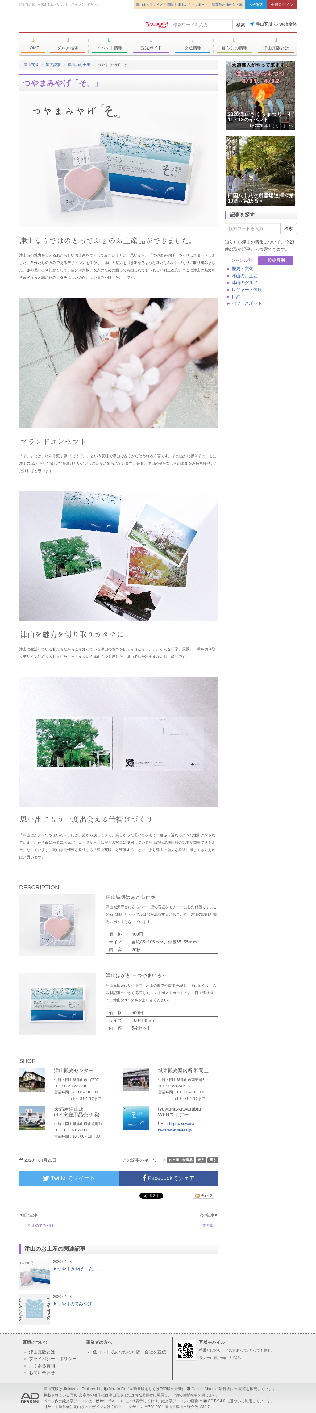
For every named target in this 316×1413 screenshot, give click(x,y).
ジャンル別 (241, 260)
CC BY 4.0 (216, 1401)
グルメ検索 (68, 43)
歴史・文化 (242, 268)
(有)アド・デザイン (127, 1407)
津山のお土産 (79, 65)
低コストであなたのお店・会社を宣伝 (129, 1351)
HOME (33, 43)
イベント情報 (109, 43)
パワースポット (247, 303)
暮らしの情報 (234, 43)
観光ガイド (151, 43)
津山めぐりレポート (192, 4)
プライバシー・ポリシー (53, 1358)
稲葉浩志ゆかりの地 (227, 4)
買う (213, 1160)
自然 (236, 296)
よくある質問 (42, 1365)
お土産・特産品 (181, 1160)
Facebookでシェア (168, 1178)
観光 (201, 1160)
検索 (240, 24)
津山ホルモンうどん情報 (154, 4)
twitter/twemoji (111, 1401)
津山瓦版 (64, 23)
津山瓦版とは (276, 43)
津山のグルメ (245, 282)
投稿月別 (276, 260)
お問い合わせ (42, 1372)
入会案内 (256, 4)
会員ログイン (282, 4)
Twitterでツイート (69, 1178)
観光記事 (53, 65)
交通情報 (193, 43)
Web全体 (285, 24)
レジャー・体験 (247, 289)
